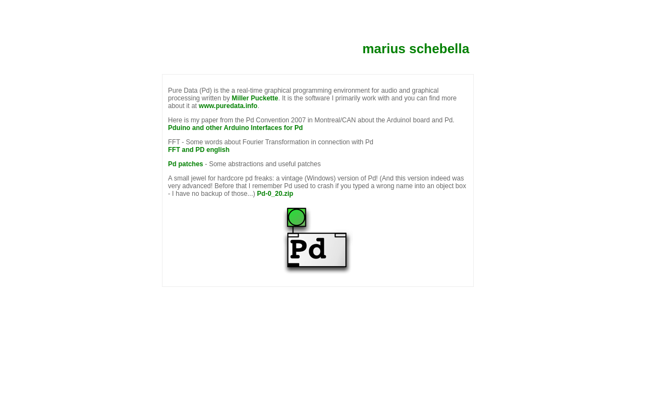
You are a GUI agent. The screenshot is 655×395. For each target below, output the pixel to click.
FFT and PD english (198, 150)
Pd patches (185, 164)
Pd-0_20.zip (275, 194)
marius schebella (415, 48)
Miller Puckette (255, 98)
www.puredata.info (228, 106)
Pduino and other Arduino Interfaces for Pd (235, 128)
